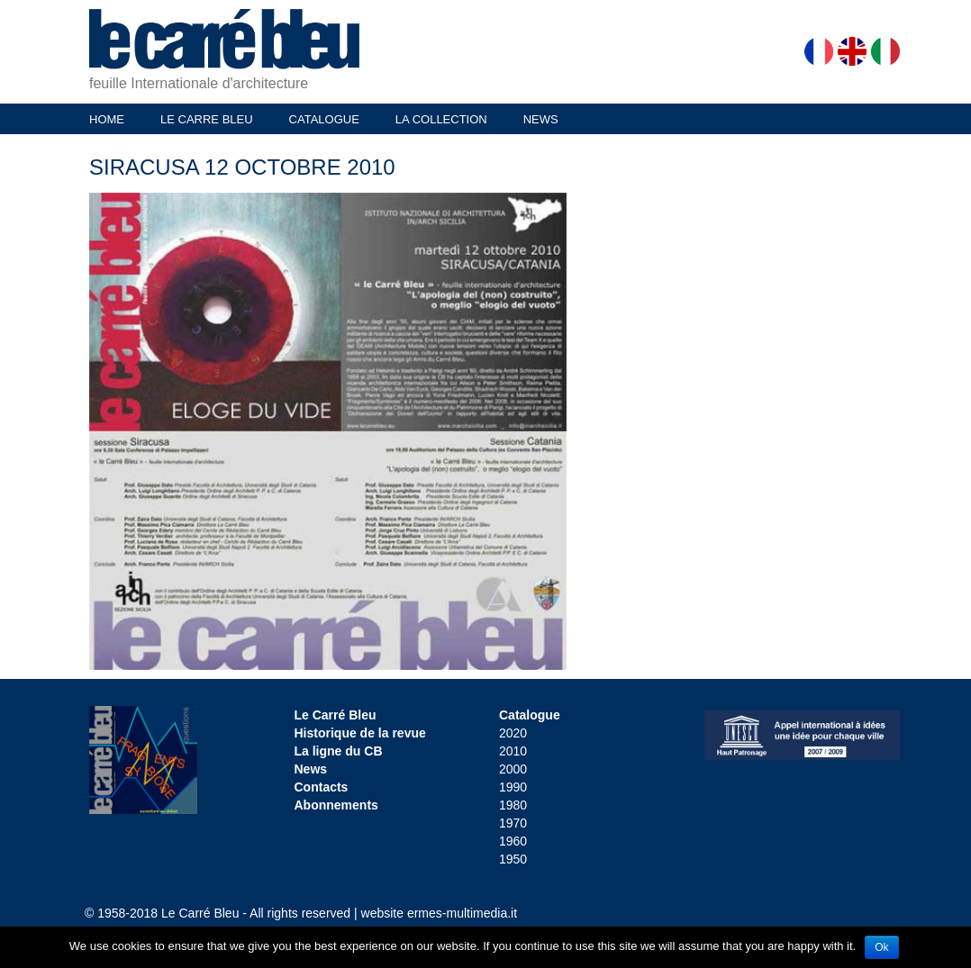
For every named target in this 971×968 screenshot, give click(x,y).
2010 (513, 751)
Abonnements (336, 805)
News (311, 769)
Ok (881, 947)
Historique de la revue (360, 733)
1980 (513, 805)
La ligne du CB (339, 751)
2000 (513, 769)
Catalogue (529, 715)
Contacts (322, 787)
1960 (513, 841)
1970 (513, 823)
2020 (513, 733)
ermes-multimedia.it (462, 913)
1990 (513, 787)
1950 (513, 859)
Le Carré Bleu (336, 715)
